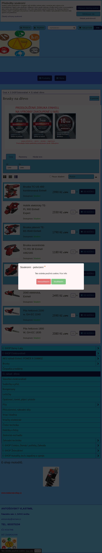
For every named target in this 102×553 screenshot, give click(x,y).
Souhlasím (58, 281)
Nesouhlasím (43, 281)
